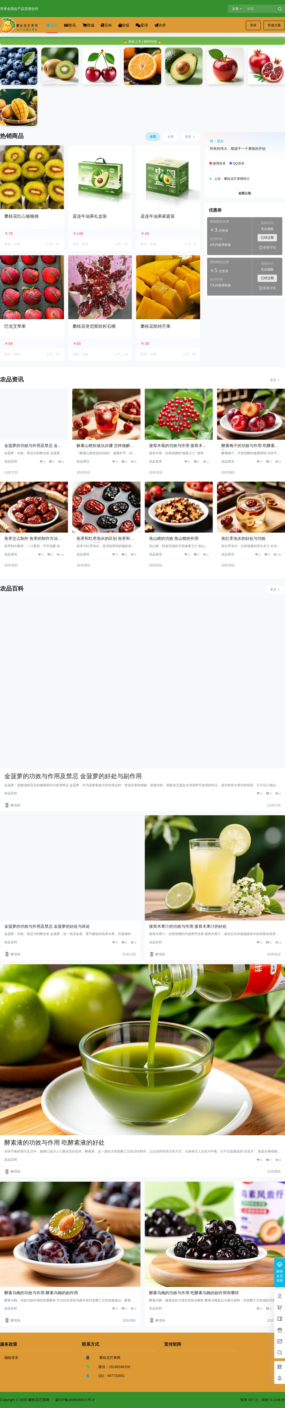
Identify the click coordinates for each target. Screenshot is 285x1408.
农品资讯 (83, 461)
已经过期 (267, 237)
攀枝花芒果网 (38, 1400)
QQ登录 (238, 164)
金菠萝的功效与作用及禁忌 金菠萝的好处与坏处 (47, 926)
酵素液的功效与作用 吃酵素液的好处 (54, 1142)
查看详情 (267, 248)
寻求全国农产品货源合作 (19, 9)
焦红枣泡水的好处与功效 (243, 538)
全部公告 (244, 193)
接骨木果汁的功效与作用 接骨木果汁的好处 (188, 926)
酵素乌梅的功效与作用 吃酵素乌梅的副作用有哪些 (194, 1292)
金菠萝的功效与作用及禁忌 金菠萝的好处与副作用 (73, 776)
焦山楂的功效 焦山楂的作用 (174, 538)
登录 (253, 25)
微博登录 (219, 164)
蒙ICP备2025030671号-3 (74, 1400)
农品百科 (10, 461)
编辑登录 (11, 1358)
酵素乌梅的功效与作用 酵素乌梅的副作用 (41, 1292)
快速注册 (274, 25)
